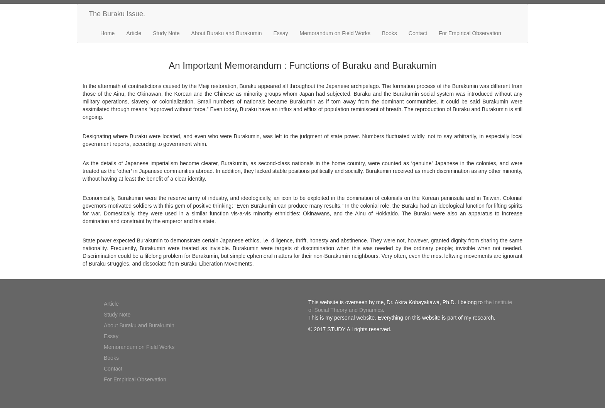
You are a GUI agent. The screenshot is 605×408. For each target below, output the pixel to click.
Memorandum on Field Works (335, 33)
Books (389, 33)
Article (133, 33)
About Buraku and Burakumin (226, 33)
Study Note (166, 33)
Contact (418, 33)
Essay (280, 33)
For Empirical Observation (470, 33)
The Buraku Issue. (117, 14)
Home (107, 33)
